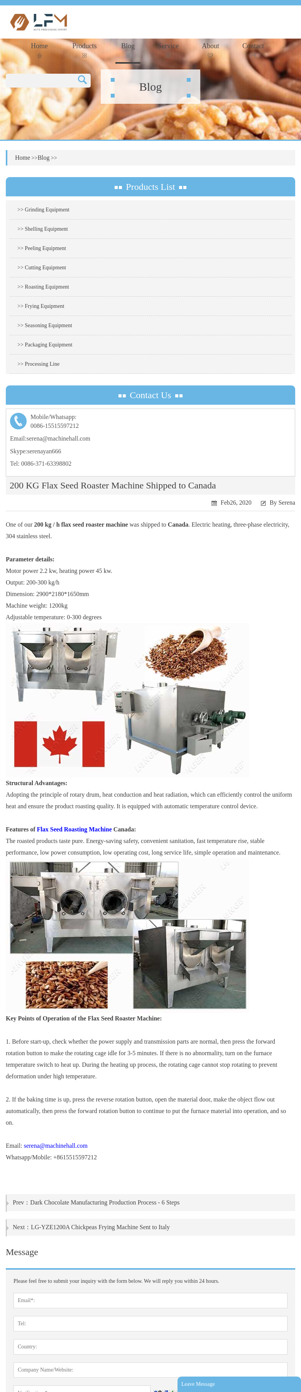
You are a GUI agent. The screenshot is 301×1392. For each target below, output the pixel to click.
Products (85, 50)
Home (39, 50)
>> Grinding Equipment (43, 210)
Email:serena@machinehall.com (50, 438)
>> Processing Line (38, 364)
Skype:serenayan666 (35, 451)
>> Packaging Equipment (45, 345)
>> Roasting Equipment (43, 287)
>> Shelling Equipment (42, 229)
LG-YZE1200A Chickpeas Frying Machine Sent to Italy (100, 1227)
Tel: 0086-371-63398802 (40, 463)
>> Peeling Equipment (41, 248)
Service (168, 50)
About (210, 50)
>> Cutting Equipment (41, 267)
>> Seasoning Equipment (44, 325)
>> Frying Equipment (40, 306)
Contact (253, 50)
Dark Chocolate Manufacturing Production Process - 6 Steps (104, 1202)
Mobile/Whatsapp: (150, 422)
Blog (128, 50)
